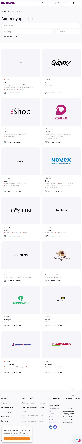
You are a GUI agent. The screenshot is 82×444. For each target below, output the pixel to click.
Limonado (7, 181)
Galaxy (47, 82)
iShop (6, 132)
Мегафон (7, 320)
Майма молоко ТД (51, 275)
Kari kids (47, 132)
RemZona (48, 230)
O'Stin (6, 230)
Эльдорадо (49, 364)
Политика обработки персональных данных (32, 416)
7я (5, 82)
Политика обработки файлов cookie (32, 421)
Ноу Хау (47, 320)
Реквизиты (25, 411)
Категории (11, 11)
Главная (3, 11)
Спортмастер (9, 364)
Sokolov (7, 275)
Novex (47, 181)
